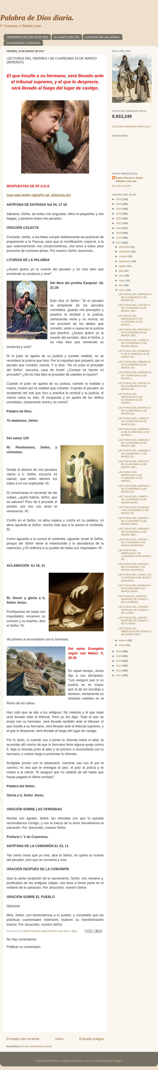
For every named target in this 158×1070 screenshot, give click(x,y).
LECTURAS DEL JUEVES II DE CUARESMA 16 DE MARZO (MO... (133, 464)
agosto (123, 266)
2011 (119, 675)
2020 (119, 228)
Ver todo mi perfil (121, 185)
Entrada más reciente (23, 1039)
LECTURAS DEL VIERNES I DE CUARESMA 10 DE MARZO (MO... (134, 531)
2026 (119, 199)
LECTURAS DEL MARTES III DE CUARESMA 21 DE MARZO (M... (134, 410)
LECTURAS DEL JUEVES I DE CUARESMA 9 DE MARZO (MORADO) (133, 542)
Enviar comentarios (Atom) (37, 1046)
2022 (119, 218)
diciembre (124, 246)
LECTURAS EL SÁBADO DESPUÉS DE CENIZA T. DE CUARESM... (133, 599)
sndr (86, 1060)
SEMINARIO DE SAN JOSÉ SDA (27, 37)
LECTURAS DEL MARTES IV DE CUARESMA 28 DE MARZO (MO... (134, 332)
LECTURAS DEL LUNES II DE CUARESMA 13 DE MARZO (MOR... (133, 499)
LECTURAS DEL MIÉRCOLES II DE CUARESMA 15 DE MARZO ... (130, 476)
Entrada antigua (91, 1039)
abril (121, 285)
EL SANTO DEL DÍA (66, 37)
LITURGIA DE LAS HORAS (102, 37)
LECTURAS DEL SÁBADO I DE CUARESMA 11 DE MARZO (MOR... (133, 521)
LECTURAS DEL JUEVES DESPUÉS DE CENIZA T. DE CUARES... (133, 620)
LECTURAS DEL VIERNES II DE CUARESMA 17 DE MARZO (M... (134, 453)
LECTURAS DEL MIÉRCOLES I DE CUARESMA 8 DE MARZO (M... (134, 555)
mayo (122, 280)
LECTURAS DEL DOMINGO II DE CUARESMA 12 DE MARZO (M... (134, 510)
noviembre (125, 251)
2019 (119, 233)
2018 (119, 237)
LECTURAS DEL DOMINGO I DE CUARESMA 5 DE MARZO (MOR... (134, 588)
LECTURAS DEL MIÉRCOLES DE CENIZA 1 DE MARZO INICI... (135, 631)
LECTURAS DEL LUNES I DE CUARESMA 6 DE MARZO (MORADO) (134, 577)
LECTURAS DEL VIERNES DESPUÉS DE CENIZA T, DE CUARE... (133, 609)
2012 (119, 670)
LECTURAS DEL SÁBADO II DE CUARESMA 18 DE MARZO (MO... (134, 443)
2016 (119, 651)
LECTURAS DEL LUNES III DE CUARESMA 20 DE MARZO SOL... (133, 421)
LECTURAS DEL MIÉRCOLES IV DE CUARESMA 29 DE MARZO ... (130, 320)
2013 (119, 665)
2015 (119, 656)
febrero (123, 640)
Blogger (117, 1060)
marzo (122, 290)
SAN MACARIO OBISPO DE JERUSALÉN (39, 195)
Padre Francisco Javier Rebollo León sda (129, 179)
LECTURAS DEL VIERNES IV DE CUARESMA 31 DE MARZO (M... (135, 297)
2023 (119, 213)
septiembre (125, 261)
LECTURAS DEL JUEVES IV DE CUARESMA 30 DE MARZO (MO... (134, 308)
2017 (119, 242)
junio (122, 275)
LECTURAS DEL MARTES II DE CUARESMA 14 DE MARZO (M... (134, 488)
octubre (123, 256)
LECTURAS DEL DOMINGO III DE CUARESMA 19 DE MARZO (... (134, 432)
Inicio (59, 1039)
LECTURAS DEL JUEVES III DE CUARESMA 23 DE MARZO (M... (134, 386)
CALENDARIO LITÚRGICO (23, 42)
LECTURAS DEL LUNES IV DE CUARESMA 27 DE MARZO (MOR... (133, 343)
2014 (119, 660)
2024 (119, 208)
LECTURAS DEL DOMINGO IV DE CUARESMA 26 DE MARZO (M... (134, 354)
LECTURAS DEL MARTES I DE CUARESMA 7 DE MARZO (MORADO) (133, 567)
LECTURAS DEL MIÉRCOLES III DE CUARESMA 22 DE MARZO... (130, 398)
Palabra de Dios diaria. (37, 17)
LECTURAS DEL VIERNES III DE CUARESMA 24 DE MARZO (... (134, 375)
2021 (119, 223)
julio (121, 270)
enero (122, 645)
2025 (119, 204)
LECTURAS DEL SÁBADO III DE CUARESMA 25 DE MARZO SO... (134, 364)
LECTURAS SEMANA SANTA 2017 (131, 126)
